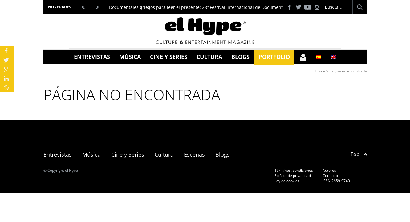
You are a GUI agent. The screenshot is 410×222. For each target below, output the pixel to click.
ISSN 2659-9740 (336, 180)
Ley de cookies (286, 180)
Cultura (209, 56)
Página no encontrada (348, 71)
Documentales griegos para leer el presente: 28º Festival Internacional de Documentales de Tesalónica (215, 7)
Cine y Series (168, 56)
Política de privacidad (292, 175)
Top (359, 154)
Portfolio (274, 56)
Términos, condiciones (293, 170)
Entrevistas (92, 56)
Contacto (330, 175)
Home (320, 71)
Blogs (240, 56)
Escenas (194, 154)
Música (130, 56)
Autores (329, 170)
